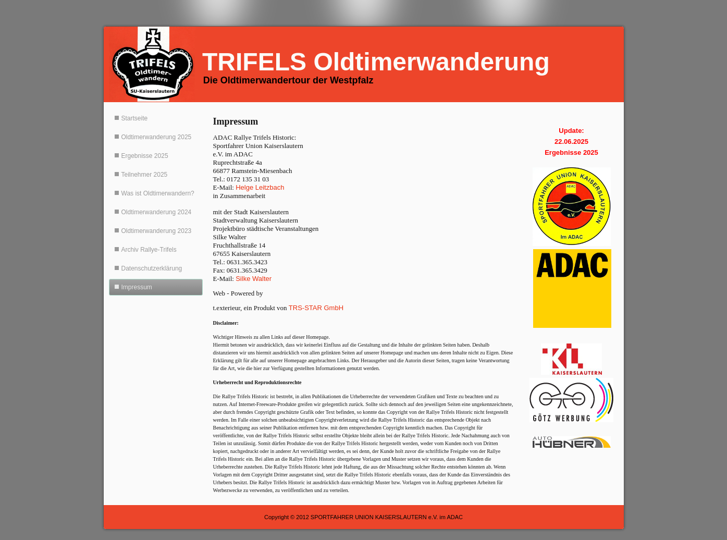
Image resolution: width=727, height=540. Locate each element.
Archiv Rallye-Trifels (149, 249)
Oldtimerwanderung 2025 (156, 137)
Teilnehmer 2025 (144, 174)
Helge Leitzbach (260, 187)
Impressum (136, 287)
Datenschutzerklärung (151, 268)
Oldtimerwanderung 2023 (156, 231)
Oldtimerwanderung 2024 (156, 212)
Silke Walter (254, 279)
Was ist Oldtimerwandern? (157, 193)
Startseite (134, 118)
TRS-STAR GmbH (316, 308)
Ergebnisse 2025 (144, 155)
